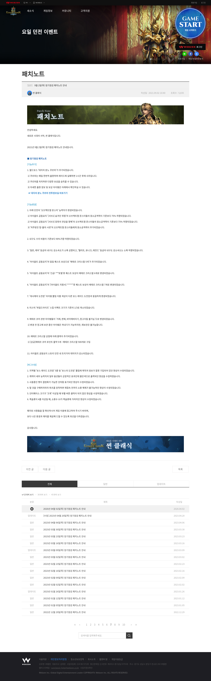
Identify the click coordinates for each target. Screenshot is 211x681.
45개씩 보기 (56, 494)
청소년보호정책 (77, 659)
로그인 (203, 2)
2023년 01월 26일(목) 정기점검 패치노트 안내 (64, 591)
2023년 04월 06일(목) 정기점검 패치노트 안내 (64, 522)
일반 (105, 484)
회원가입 (194, 2)
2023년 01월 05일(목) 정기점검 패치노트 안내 (64, 605)
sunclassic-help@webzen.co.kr (65, 667)
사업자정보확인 (86, 667)
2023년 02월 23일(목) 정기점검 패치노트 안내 (64, 563)
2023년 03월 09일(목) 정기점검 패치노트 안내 (64, 550)
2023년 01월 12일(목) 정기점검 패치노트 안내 (64, 598)
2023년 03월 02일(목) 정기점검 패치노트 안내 (64, 557)
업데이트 (161, 484)
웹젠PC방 (103, 659)
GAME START (190, 23)
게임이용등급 (117, 659)
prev (146, 59)
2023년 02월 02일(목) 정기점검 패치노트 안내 (64, 584)
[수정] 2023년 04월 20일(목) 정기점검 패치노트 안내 (67, 515)
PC (27, 3)
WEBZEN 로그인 (191, 47)
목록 (180, 469)
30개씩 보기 (42, 494)
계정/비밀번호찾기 (195, 59)
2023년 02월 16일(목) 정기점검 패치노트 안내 (64, 570)
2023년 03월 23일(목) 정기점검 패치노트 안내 (64, 536)
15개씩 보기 (29, 494)
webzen (13, 2)
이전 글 (30, 469)
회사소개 (91, 659)
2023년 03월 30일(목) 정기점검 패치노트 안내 (64, 529)
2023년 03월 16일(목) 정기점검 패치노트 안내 (64, 543)
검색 (129, 635)
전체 (50, 484)
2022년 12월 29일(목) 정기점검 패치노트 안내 (64, 612)
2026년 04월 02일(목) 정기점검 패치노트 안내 (64, 508)
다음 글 (47, 469)
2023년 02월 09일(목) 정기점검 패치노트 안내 (64, 577)
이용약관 (43, 659)
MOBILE (39, 3)
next (164, 59)
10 (123, 624)
